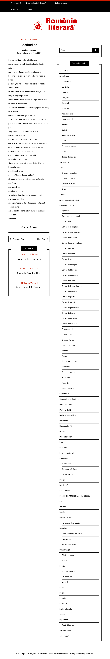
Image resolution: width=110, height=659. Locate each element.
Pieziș (64, 141)
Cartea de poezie (68, 297)
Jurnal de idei (67, 114)
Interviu (62, 507)
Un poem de (67, 577)
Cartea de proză (68, 302)
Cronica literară (68, 340)
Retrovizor (66, 383)
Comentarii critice (66, 205)
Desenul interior (68, 345)
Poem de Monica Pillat (29, 273)
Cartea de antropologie (71, 232)
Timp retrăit (64, 636)
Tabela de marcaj (68, 157)
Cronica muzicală (68, 184)
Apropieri (66, 210)
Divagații (65, 97)
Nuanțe (65, 124)
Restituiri (63, 603)
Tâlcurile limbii (65, 630)
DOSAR (62, 431)
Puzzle (64, 151)
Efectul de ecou (68, 555)
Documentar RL (65, 426)
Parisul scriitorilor (69, 544)
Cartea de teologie (69, 318)
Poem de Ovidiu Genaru (29, 287)
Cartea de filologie (69, 264)
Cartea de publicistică (70, 307)
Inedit (61, 501)
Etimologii (63, 447)
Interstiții (65, 108)
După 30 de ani (68, 625)
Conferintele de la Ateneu (69, 399)
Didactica (65, 92)
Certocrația (66, 81)
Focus (64, 356)
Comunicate (64, 393)
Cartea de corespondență (72, 243)
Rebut (64, 560)
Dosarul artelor (65, 437)
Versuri (65, 582)
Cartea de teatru (68, 313)
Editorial (65, 103)
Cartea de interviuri (70, 275)
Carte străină (67, 221)
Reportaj (62, 598)
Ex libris (65, 350)
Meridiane (63, 528)
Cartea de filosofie (69, 270)
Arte (61, 167)
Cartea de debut (68, 254)
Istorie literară (65, 517)
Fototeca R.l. (64, 485)
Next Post (41, 239)
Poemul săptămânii (29, 40)
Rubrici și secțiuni (61, 3)
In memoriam (64, 490)
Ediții (30, 9)
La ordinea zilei (68, 119)
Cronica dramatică (69, 173)
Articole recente (17, 9)
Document (63, 420)
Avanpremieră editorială (69, 200)
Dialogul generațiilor (67, 415)
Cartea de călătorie (69, 237)
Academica (63, 71)
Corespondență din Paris (72, 533)
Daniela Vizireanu (29, 50)
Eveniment (63, 458)
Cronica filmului (68, 178)
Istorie (62, 512)
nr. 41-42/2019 (35, 53)
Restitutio (66, 377)
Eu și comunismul (66, 453)
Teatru (64, 189)
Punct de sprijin (68, 372)
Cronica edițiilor (68, 329)
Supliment (63, 620)
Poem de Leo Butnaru (29, 259)
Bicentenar (66, 463)
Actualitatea (64, 76)
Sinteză (62, 614)
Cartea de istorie (68, 280)
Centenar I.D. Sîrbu (69, 469)
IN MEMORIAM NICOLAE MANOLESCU (74, 496)
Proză (61, 587)
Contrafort (66, 87)
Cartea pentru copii (69, 323)
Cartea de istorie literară (71, 286)
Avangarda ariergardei (71, 216)
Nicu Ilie (29, 654)
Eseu (61, 442)
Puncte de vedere (69, 146)
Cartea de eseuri (68, 259)
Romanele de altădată (71, 523)
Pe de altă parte (68, 135)
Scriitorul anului (65, 609)
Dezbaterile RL (65, 410)
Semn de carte (67, 388)
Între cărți (66, 367)
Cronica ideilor (68, 334)
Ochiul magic (64, 550)
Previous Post (18, 239)
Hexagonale (66, 539)
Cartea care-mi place (70, 227)
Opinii (64, 130)
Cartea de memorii (69, 291)
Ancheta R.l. (64, 162)
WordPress (90, 654)
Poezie (62, 566)
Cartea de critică (68, 248)
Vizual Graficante (40, 654)
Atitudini (62, 194)
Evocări (62, 480)
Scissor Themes (62, 654)
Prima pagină (16, 3)
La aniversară (67, 474)
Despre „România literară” (36, 3)
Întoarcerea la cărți (69, 361)
